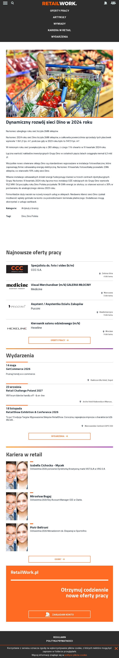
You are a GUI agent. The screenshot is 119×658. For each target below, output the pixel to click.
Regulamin (59, 637)
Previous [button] (3, 296)
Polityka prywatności (59, 641)
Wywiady (60, 23)
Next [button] (115, 296)
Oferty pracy (59, 10)
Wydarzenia (59, 36)
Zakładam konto (63, 614)
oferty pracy (58, 340)
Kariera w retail (59, 30)
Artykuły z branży (30, 208)
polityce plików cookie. (76, 655)
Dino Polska (32, 216)
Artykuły (59, 17)
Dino (24, 216)
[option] (59, 270)
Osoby (58, 559)
